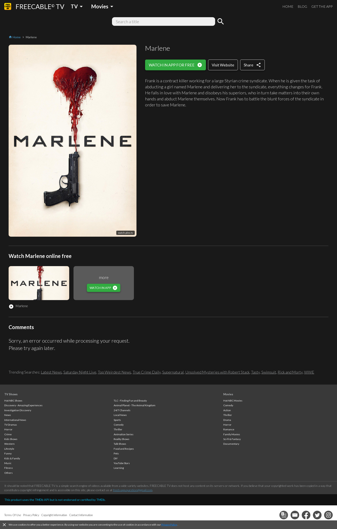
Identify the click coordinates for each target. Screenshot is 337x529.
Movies (228, 394)
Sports (117, 420)
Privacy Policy (169, 524)
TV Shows (11, 394)
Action (227, 410)
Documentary (231, 443)
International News (15, 420)
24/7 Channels (122, 410)
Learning (119, 467)
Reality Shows (121, 439)
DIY (116, 458)
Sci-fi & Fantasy (232, 439)
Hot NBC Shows (13, 400)
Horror (8, 429)
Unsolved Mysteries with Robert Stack (217, 372)
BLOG (302, 6)
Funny (8, 453)
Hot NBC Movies (232, 400)
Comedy (119, 424)
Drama (227, 420)
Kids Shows (10, 439)
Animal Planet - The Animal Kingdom (134, 405)
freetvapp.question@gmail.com (132, 490)
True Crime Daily (147, 372)
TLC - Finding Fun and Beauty (130, 400)
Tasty (255, 372)
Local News (120, 415)
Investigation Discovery (17, 410)
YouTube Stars (122, 463)
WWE (309, 372)
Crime (8, 434)
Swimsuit (268, 372)
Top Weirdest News (114, 372)
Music (7, 463)
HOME (287, 6)
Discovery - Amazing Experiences (23, 405)
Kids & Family (12, 458)
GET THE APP (322, 6)
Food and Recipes (124, 448)
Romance (228, 429)
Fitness (8, 467)
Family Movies (231, 434)
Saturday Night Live (79, 372)
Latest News (51, 372)
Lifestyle (9, 448)
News (7, 415)
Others (8, 472)
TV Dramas (10, 424)
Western (9, 443)
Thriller (118, 429)
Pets (116, 453)
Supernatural (173, 372)
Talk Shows (120, 443)
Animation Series (123, 434)
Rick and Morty (290, 372)
